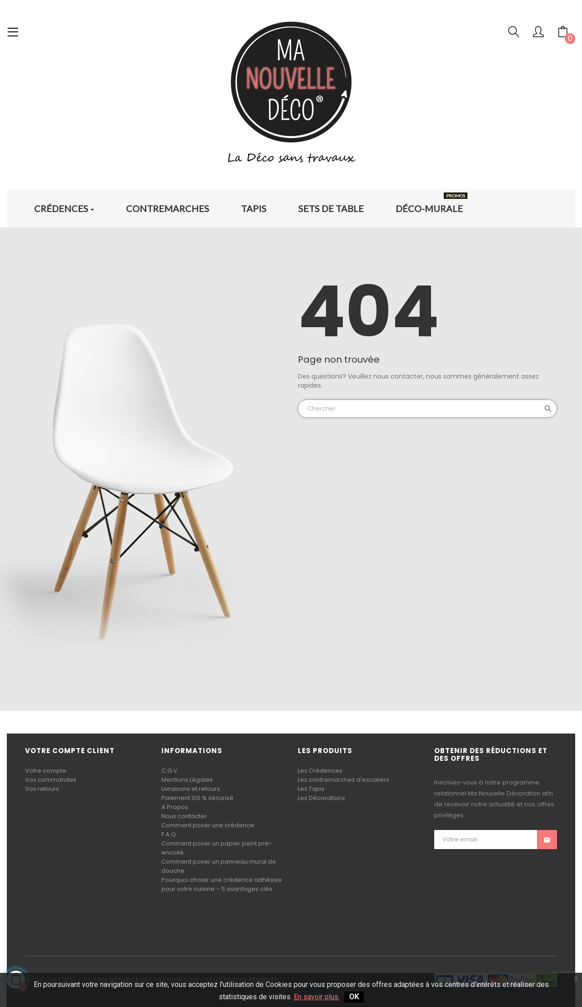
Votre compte (45, 770)
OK (354, 996)
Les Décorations (321, 798)
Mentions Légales (187, 779)
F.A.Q (168, 834)
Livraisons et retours (190, 788)
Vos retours (42, 788)
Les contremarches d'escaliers (343, 779)
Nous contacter (184, 816)
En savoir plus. (317, 996)
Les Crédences (320, 770)
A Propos (174, 807)
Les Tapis (311, 788)
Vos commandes (50, 779)
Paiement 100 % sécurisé (197, 798)
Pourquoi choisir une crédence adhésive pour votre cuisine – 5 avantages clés (221, 884)
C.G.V (169, 770)
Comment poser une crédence (207, 825)
